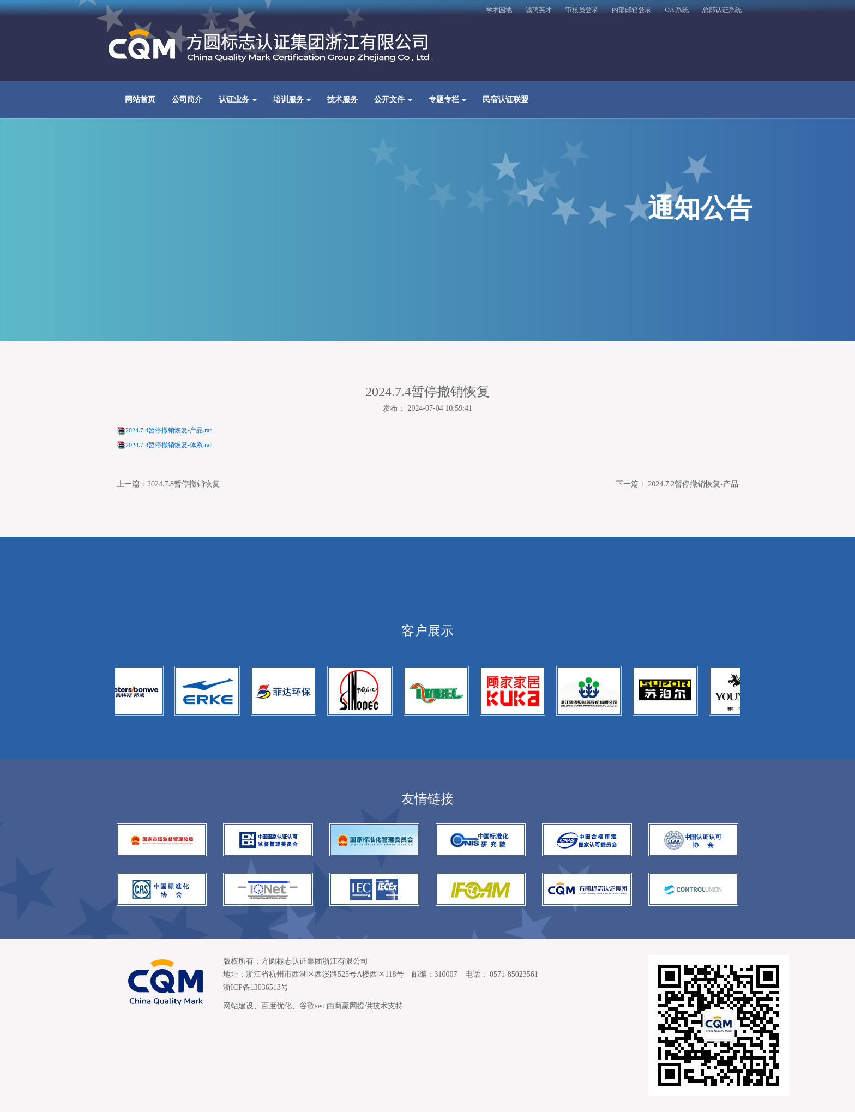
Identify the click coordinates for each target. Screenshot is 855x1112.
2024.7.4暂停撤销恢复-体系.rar (168, 445)
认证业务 (238, 99)
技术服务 (342, 99)
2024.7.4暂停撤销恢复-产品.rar (168, 430)
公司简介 (187, 99)
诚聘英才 (539, 10)
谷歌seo (312, 1006)
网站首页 (140, 99)
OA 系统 (677, 10)
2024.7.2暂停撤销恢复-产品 (693, 484)
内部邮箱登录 (631, 10)
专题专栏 (448, 99)
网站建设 (238, 1006)
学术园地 (499, 10)
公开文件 (393, 99)
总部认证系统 (722, 10)
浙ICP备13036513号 (255, 987)
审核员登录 (581, 10)
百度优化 (276, 1006)
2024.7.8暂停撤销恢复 (183, 484)
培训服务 (292, 99)
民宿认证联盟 (505, 99)
